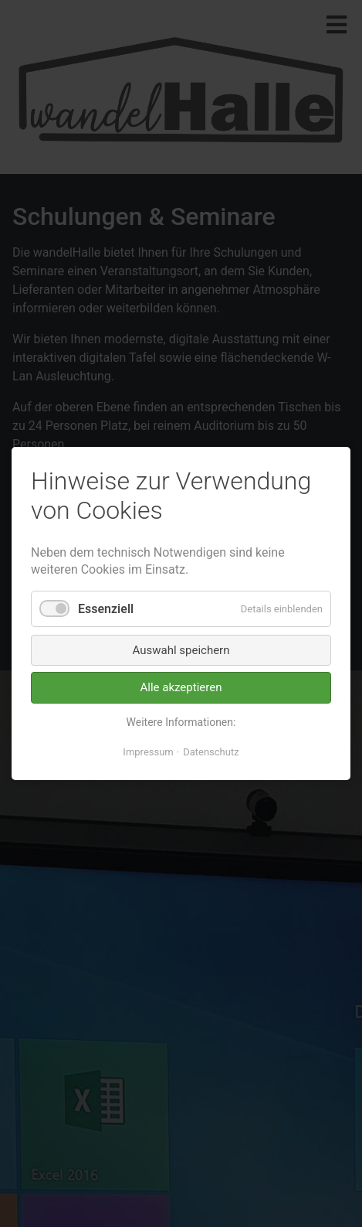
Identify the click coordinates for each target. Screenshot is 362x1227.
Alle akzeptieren (181, 687)
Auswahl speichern (181, 650)
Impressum (148, 752)
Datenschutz (211, 752)
